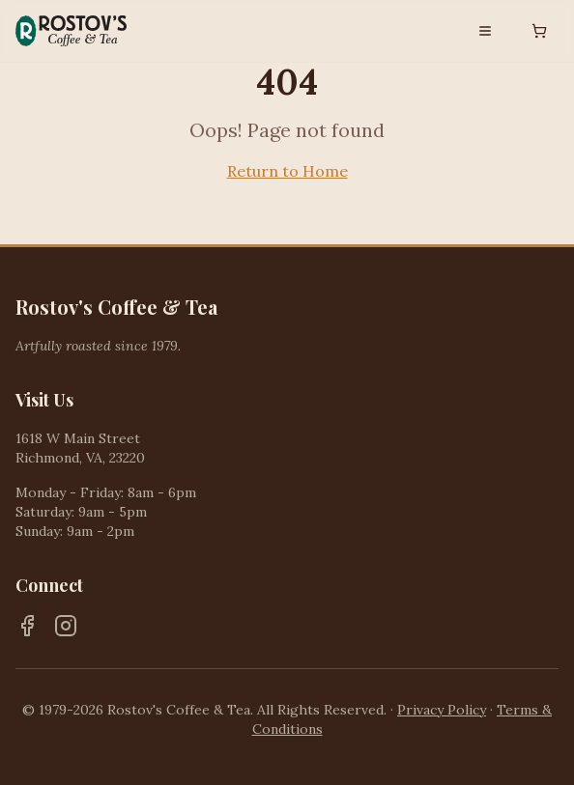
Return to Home (287, 171)
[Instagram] (65, 625)
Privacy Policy (441, 709)
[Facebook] (27, 625)
